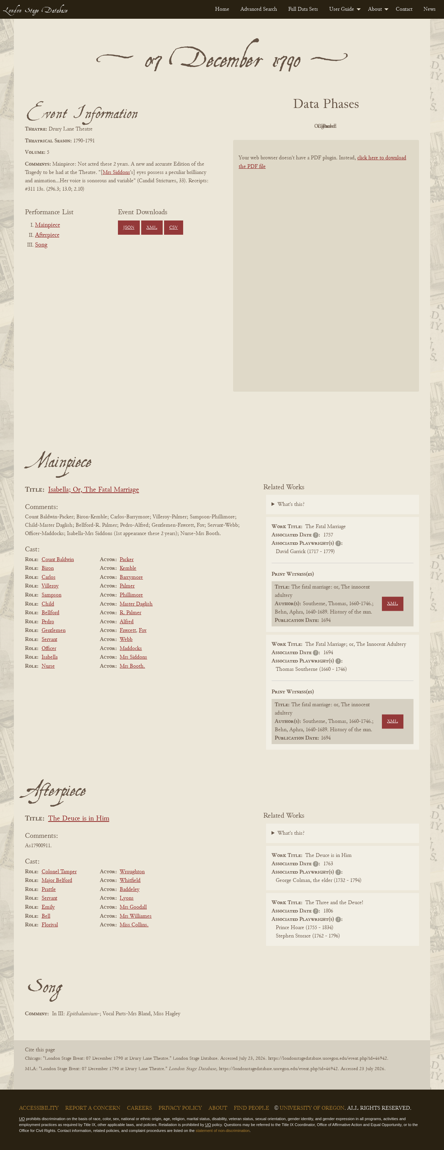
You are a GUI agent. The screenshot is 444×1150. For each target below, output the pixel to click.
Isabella (50, 657)
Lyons (127, 898)
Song (41, 245)
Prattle (49, 889)
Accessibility (39, 1108)
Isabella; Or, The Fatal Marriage (93, 490)
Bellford (50, 613)
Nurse (48, 666)
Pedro (48, 622)
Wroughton (132, 872)
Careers (139, 1108)
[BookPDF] (326, 274)
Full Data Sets (303, 9)
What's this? (291, 504)
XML (151, 227)
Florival (50, 925)
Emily (48, 907)
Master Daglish (136, 604)
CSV (173, 227)
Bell (46, 916)
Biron (48, 568)
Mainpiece (47, 225)
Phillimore (131, 595)
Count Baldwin (58, 559)
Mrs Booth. (132, 666)
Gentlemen (54, 630)
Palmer (127, 586)
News (430, 9)
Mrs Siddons (116, 172)
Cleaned (343, 126)
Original (305, 126)
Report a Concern (92, 1108)
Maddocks (131, 648)
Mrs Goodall (133, 907)
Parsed (381, 126)
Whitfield (130, 880)
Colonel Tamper (59, 872)
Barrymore (131, 577)
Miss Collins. (134, 925)
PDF (267, 126)
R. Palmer (130, 613)
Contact (404, 9)
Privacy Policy (180, 1108)
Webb (126, 639)
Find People (251, 1108)
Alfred (127, 622)
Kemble (128, 568)
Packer (127, 559)
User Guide (341, 9)
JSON (128, 227)
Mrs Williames (136, 916)
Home (222, 9)
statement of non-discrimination (222, 1130)
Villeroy (50, 586)
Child (48, 604)
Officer (49, 648)
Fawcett (128, 630)
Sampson (51, 595)
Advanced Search (258, 9)
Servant (49, 639)
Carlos (49, 577)
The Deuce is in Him (78, 819)
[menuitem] (222, 9)
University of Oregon (312, 1108)
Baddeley (129, 889)
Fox (142, 630)
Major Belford (57, 880)
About (375, 9)
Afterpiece (47, 235)
